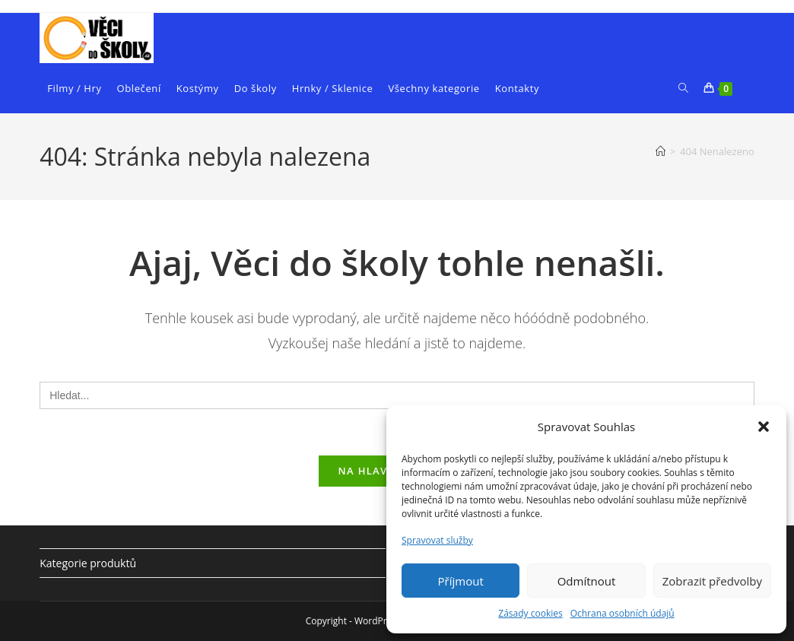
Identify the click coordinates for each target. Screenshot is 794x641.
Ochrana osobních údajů (622, 613)
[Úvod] (660, 151)
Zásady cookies (530, 613)
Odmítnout (586, 581)
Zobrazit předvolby (712, 581)
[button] (763, 426)
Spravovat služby (437, 540)
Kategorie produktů (88, 563)
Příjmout (461, 581)
